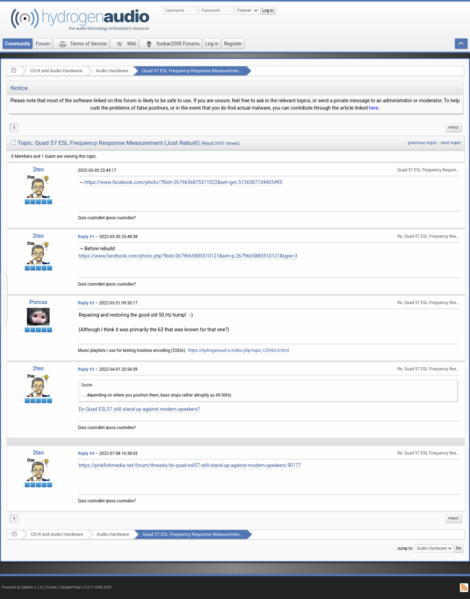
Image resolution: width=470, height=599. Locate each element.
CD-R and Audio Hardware (56, 70)
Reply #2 (86, 303)
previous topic (422, 142)
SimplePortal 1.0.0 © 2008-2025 (85, 587)
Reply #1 (86, 236)
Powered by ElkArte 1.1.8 (22, 587)
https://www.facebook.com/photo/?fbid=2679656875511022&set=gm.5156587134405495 (183, 182)
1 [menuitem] (14, 127)
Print (453, 127)
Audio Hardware (112, 70)
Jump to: (405, 548)
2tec (38, 169)
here (373, 108)
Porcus (38, 302)
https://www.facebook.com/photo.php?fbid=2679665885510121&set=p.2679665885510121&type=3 (188, 256)
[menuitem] (454, 128)
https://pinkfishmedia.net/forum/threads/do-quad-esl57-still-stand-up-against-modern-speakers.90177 (190, 465)
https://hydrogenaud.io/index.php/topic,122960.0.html (238, 350)
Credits (51, 587)
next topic (451, 142)
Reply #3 (86, 369)
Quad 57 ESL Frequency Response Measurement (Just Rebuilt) (205, 70)
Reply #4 (86, 453)
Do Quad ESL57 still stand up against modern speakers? (139, 409)
